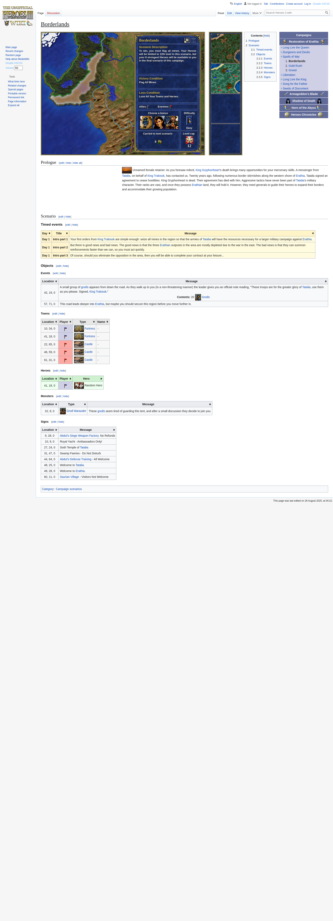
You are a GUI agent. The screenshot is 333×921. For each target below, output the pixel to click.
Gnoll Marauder (76, 411)
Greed (293, 70)
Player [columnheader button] (64, 321)
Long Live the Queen (296, 47)
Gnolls (206, 296)
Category (48, 489)
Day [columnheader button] (45, 233)
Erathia (300, 175)
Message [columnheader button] (191, 233)
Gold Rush (295, 65)
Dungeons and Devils (296, 52)
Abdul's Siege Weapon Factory (79, 435)
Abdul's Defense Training (75, 459)
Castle (88, 344)
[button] (12, 76)
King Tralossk (155, 175)
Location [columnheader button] (48, 281)
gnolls (85, 287)
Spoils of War (291, 56)
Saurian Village (69, 476)
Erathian (197, 184)
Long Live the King (294, 79)
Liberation (289, 74)
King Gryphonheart (207, 170)
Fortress (89, 328)
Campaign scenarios (69, 489)
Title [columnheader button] (59, 233)
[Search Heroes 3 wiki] (297, 13)
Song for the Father (295, 83)
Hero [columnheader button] (86, 378)
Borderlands (297, 61)
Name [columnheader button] (101, 321)
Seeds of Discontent (295, 88)
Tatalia (126, 175)
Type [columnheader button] (83, 321)
